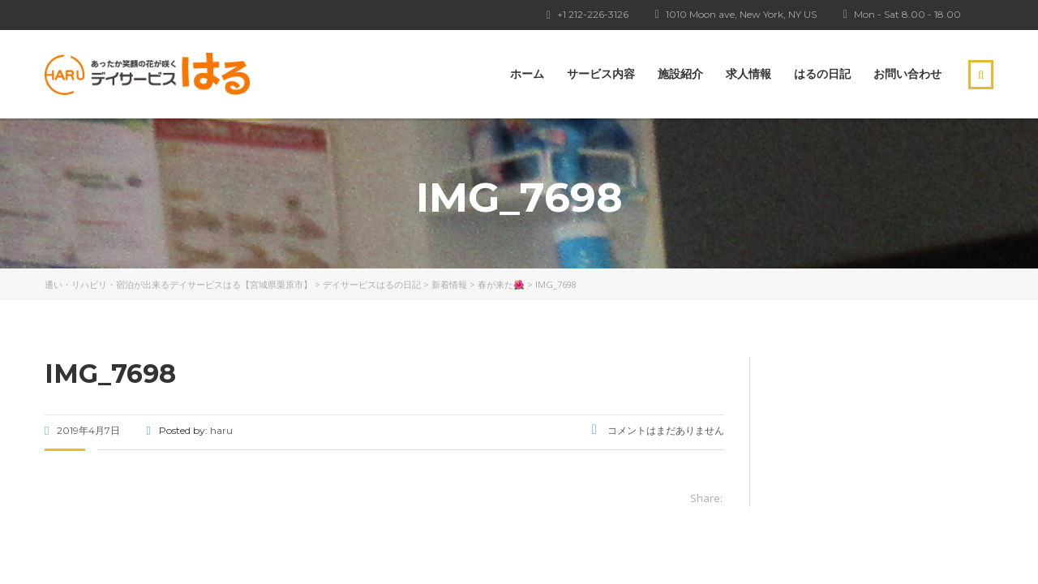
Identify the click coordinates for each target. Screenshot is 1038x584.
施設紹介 (680, 74)
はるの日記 (822, 74)
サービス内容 (601, 74)
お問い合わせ (907, 74)
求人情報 (748, 74)
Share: (706, 498)
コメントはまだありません (658, 430)
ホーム (527, 74)
